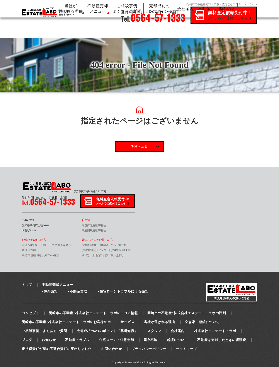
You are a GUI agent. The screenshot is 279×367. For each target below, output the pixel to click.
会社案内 (185, 9)
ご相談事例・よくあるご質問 (44, 331)
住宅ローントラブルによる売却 (124, 291)
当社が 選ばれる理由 (70, 9)
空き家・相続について (202, 322)
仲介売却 (51, 291)
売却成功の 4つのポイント (159, 9)
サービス (127, 322)
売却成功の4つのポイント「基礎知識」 (107, 331)
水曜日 (58, 197)
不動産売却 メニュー (97, 9)
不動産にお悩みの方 (216, 9)
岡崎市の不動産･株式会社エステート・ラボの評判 (186, 313)
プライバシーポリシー (148, 349)
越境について (177, 340)
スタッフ (154, 331)
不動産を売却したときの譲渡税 (221, 340)
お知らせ (49, 340)
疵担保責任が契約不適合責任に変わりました (57, 349)
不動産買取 (78, 291)
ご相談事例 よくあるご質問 (126, 9)
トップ (47, 9)
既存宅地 (150, 340)
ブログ (27, 340)
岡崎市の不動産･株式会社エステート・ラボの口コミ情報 (93, 313)
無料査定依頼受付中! (113, 201)
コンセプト (30, 313)
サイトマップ (186, 349)
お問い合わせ (111, 349)
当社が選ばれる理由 (159, 322)
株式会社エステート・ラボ (215, 331)
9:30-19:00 (33, 197)
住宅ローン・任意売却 (116, 340)
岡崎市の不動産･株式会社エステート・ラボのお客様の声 (66, 322)
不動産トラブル (77, 340)
